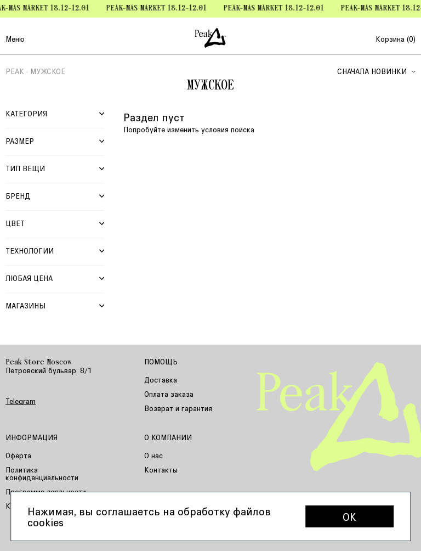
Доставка (160, 379)
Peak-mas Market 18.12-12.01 (159, 8)
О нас (153, 455)
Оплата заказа (169, 393)
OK (349, 516)
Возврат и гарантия (178, 408)
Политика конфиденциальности (41, 473)
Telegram (20, 401)
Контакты (161, 469)
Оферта (18, 455)
